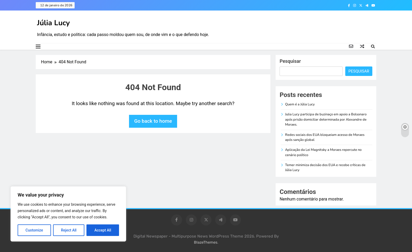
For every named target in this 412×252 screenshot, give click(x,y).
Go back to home (153, 121)
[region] (68, 213)
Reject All (68, 230)
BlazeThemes (205, 242)
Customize (34, 230)
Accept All (102, 230)
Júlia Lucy (53, 23)
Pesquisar (290, 61)
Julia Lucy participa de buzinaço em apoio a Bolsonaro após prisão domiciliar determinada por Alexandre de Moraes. (326, 119)
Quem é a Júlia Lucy (300, 104)
